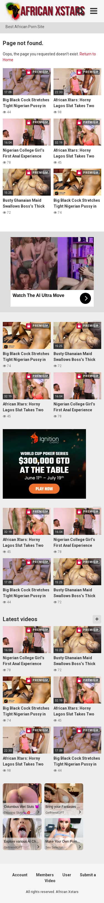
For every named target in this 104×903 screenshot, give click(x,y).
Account (19, 875)
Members (45, 875)
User (66, 875)
